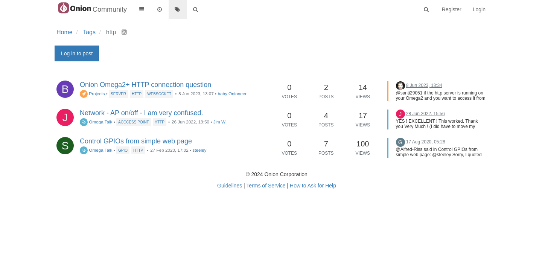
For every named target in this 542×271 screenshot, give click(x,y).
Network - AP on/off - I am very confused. (141, 113)
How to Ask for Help (313, 186)
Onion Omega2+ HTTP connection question (145, 84)
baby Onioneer (232, 93)
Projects (92, 93)
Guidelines (229, 186)
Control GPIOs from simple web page (136, 141)
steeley (199, 150)
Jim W (219, 121)
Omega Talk (96, 121)
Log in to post (77, 53)
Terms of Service (265, 186)
